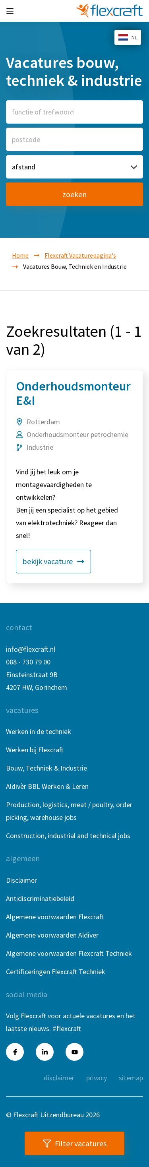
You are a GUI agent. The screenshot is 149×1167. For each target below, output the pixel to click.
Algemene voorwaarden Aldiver (52, 935)
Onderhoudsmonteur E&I (73, 393)
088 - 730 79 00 (28, 661)
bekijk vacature (53, 561)
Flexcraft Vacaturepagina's (80, 255)
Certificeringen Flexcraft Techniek (55, 971)
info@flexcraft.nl (30, 649)
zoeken (74, 194)
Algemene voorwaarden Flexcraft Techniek (69, 953)
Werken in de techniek (38, 731)
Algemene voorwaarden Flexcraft (55, 916)
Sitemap (131, 1077)
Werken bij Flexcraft (35, 749)
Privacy (96, 1077)
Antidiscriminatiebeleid (40, 898)
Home (20, 255)
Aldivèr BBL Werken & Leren (47, 786)
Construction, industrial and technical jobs (68, 835)
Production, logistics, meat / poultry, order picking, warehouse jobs (69, 811)
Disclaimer (21, 880)
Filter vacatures (74, 1143)
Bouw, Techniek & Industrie (46, 768)
